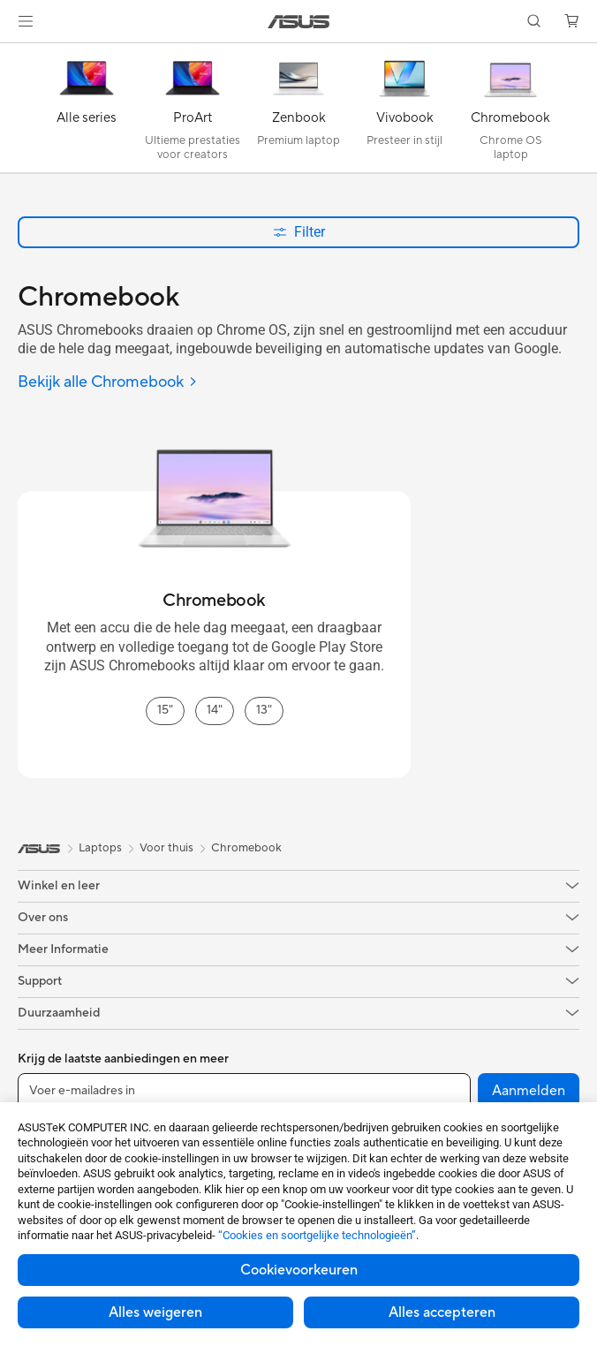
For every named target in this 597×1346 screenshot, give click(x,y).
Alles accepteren (442, 1312)
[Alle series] (87, 112)
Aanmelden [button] (528, 1091)
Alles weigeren (155, 1312)
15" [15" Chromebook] (165, 710)
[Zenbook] (298, 112)
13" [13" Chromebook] (264, 710)
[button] (26, 21)
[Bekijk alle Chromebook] (108, 383)
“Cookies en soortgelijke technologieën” (317, 1235)
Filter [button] (299, 231)
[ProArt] (193, 112)
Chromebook (246, 848)
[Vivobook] (404, 112)
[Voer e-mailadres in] (244, 1090)
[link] (299, 21)
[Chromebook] (510, 112)
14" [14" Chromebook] (215, 710)
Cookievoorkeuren (299, 1270)
